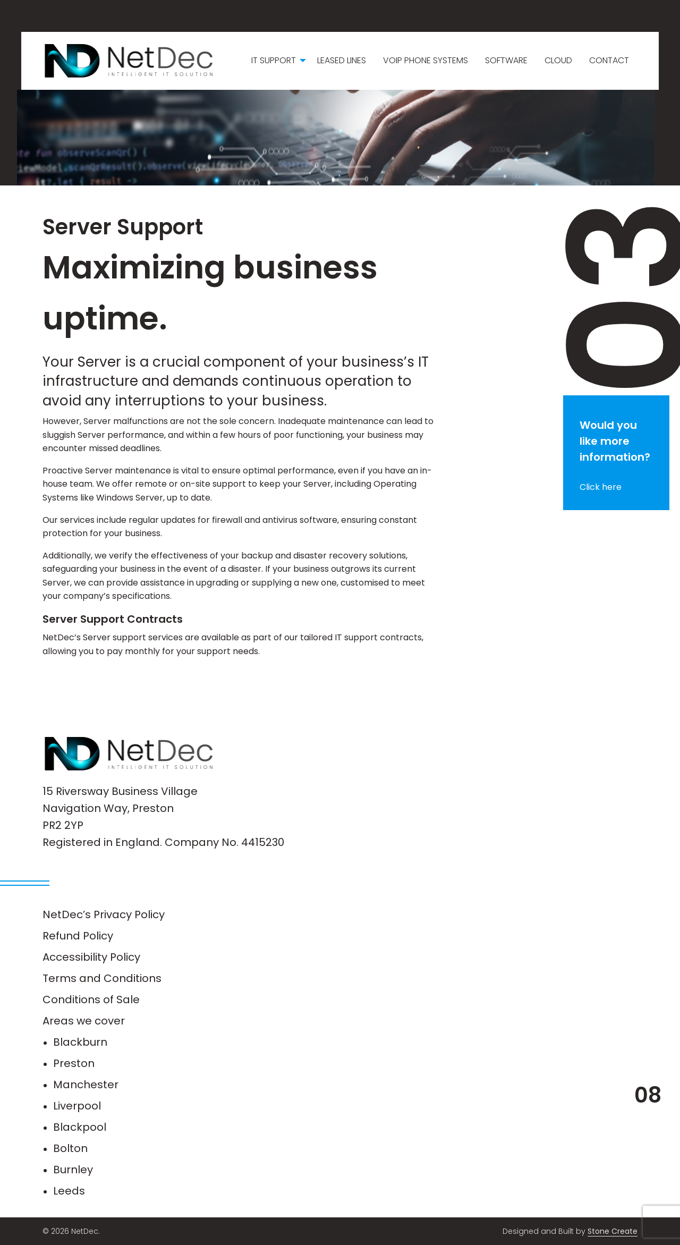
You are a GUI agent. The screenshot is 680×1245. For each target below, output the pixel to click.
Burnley (73, 1169)
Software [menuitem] (506, 60)
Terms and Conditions (102, 978)
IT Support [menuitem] (273, 60)
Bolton (70, 1148)
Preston (74, 1063)
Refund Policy (77, 935)
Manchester (85, 1084)
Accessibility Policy (91, 957)
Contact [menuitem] (609, 60)
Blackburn (80, 1042)
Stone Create (613, 1231)
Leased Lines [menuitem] (341, 60)
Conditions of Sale (91, 999)
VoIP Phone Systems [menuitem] (425, 60)
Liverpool (77, 1105)
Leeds (69, 1190)
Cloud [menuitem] (558, 60)
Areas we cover (83, 1020)
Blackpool (79, 1127)
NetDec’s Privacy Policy (103, 914)
